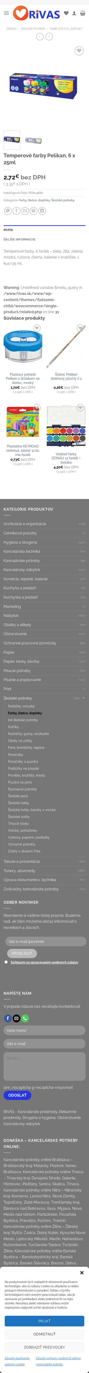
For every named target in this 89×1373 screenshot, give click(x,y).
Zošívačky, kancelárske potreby (31, 889)
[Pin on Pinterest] (33, 211)
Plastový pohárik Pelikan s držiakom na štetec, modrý (23, 379)
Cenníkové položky (20, 533)
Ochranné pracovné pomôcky (30, 643)
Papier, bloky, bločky (21, 661)
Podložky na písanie (23, 768)
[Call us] (25, 1018)
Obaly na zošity (20, 741)
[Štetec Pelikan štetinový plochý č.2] (66, 346)
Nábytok (11, 615)
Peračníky (15, 755)
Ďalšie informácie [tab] (19, 239)
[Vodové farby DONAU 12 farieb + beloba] (66, 426)
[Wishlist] (66, 13)
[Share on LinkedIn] (42, 211)
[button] (82, 1272)
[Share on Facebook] (16, 211)
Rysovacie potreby (22, 789)
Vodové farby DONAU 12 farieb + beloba (66, 458)
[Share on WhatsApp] (8, 211)
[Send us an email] (16, 1018)
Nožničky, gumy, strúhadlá (28, 734)
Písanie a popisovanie (22, 679)
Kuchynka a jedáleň (21, 597)
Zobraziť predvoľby (44, 1347)
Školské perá (18, 796)
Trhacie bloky (18, 823)
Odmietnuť (44, 1334)
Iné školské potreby (23, 720)
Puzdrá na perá (20, 782)
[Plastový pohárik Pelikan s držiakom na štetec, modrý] (23, 346)
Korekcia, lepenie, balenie (26, 579)
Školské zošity (19, 817)
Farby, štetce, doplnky (66, 28)
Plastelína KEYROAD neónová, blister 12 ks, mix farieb (23, 450)
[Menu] (6, 13)
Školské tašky (18, 803)
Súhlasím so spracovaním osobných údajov (44, 962)
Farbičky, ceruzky (21, 706)
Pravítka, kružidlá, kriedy (26, 775)
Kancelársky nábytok (22, 569)
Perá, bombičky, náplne (26, 747)
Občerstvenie (15, 634)
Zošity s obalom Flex (24, 851)
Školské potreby (33, 28)
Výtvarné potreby (21, 844)
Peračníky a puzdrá (23, 761)
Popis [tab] (8, 230)
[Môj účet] (74, 13)
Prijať (44, 1321)
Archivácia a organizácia (25, 524)
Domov (11, 28)
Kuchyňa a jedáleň (20, 588)
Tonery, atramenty (19, 871)
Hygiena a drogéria (20, 542)
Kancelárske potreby (22, 560)
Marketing (12, 606)
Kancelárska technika (22, 551)
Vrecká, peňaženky (22, 830)
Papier (9, 652)
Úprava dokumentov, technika (30, 880)
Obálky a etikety (17, 625)
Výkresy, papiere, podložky (29, 837)
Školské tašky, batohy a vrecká (32, 810)
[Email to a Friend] (25, 211)
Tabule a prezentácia (22, 861)
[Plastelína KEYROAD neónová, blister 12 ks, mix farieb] (23, 422)
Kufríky (13, 727)
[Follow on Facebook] (8, 1018)
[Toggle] (83, 698)
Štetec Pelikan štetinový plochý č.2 (66, 377)
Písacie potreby (17, 670)
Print (7, 689)
